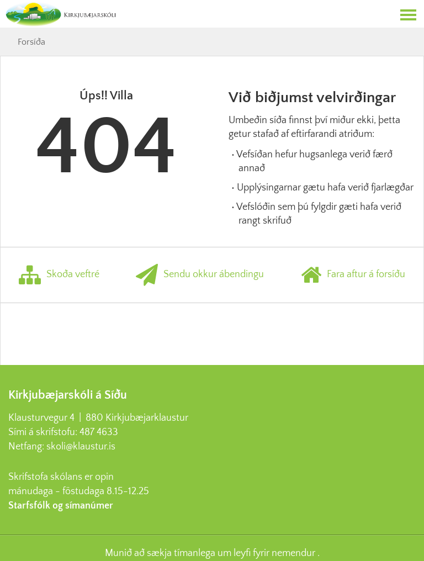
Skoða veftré (59, 275)
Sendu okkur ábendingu (200, 275)
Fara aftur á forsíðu (353, 275)
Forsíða (31, 42)
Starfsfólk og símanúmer (60, 505)
